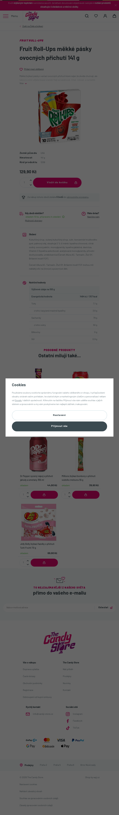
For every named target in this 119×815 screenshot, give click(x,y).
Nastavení (59, 415)
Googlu (18, 400)
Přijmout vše (59, 426)
